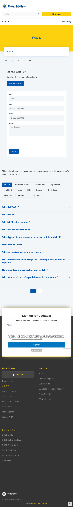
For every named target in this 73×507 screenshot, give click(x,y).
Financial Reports (46, 381)
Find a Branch (8, 412)
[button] (55, 21)
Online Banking (66, 22)
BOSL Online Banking (11, 446)
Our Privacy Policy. (38, 341)
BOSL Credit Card (10, 451)
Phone (11, 113)
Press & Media (45, 397)
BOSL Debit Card (9, 456)
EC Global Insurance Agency (51, 391)
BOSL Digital (7, 441)
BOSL (41, 376)
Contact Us (7, 467)
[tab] (7, 185)
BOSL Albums (45, 402)
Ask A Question (8, 386)
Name (10, 94)
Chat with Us (7, 381)
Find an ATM (7, 417)
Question (11, 123)
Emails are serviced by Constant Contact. (22, 341)
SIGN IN (56, 14)
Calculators (7, 396)
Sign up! (36, 347)
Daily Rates (7, 407)
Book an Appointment (11, 402)
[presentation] (25, 144)
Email (10, 104)
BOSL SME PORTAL (11, 461)
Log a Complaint (9, 391)
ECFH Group (44, 386)
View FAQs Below (15, 83)
